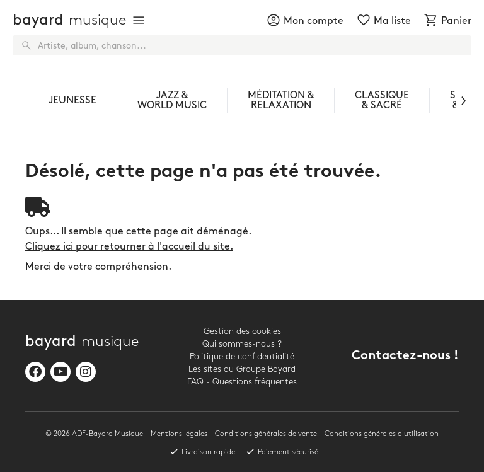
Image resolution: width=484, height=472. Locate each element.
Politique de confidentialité (242, 356)
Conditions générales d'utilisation (382, 433)
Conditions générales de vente (266, 433)
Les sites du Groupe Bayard (242, 369)
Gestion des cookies (242, 331)
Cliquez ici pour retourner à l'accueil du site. (129, 246)
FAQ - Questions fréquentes (242, 381)
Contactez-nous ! (405, 356)
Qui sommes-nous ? (242, 344)
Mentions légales (179, 433)
